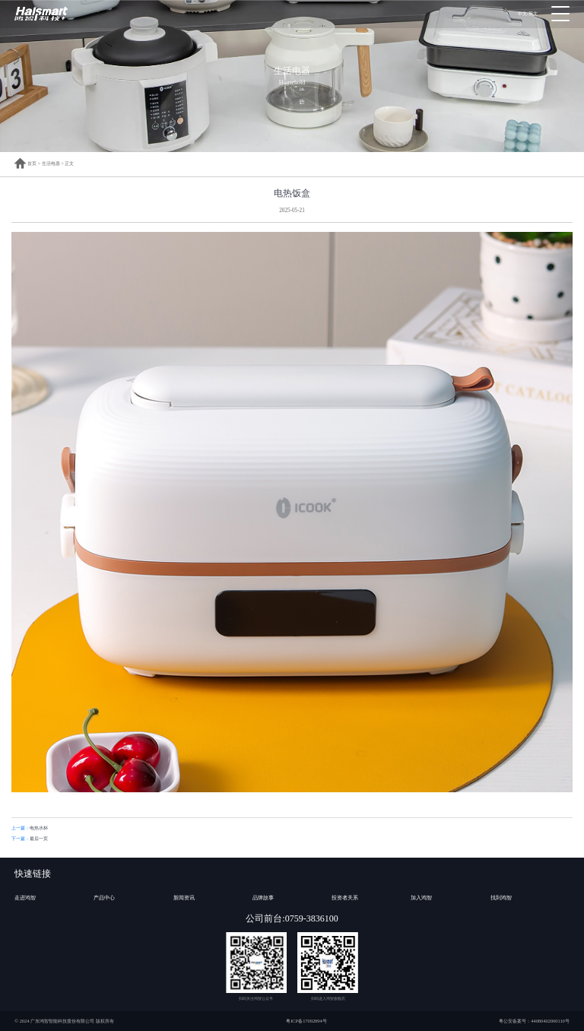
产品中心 (104, 898)
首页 (25, 163)
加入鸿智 (421, 898)
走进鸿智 (25, 898)
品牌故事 (263, 898)
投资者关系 (345, 898)
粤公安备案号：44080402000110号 (534, 1020)
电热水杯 (39, 827)
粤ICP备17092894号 (306, 1020)
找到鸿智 (501, 898)
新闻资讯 (184, 898)
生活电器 (51, 163)
